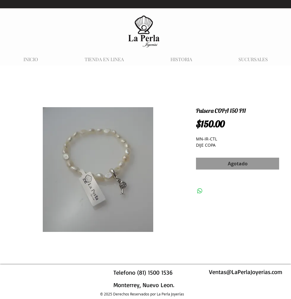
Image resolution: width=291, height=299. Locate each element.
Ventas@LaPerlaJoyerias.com (245, 272)
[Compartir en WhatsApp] (199, 190)
